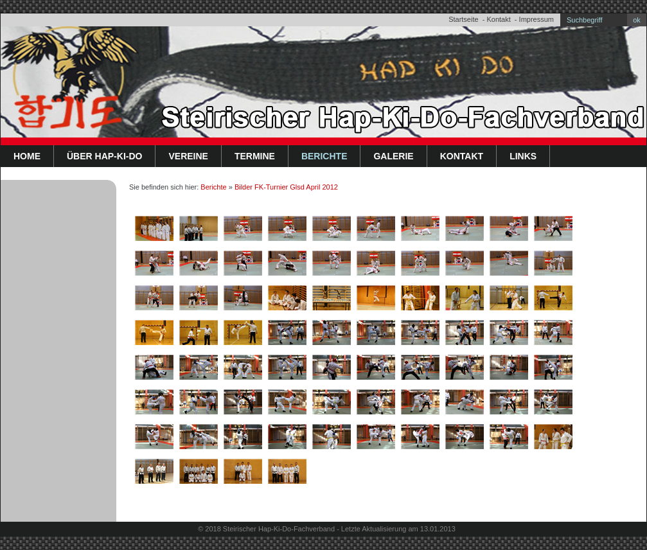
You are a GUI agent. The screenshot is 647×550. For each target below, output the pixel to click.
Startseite (463, 19)
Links (523, 156)
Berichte (324, 156)
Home (26, 156)
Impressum (536, 19)
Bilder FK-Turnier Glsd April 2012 (286, 187)
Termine (255, 156)
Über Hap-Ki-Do (104, 156)
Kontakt (498, 19)
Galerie (393, 156)
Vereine (188, 156)
